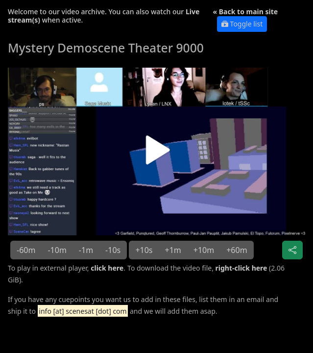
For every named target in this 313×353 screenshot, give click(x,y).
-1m (86, 250)
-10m (57, 250)
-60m (26, 250)
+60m (236, 250)
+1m (173, 250)
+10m (203, 250)
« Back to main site (245, 11)
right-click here (241, 268)
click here (107, 268)
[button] (156, 153)
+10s (143, 250)
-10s (112, 250)
